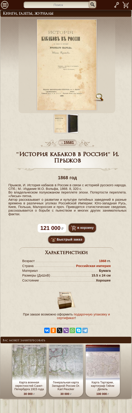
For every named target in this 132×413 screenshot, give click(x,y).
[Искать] (92, 4)
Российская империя (93, 266)
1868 (102, 261)
